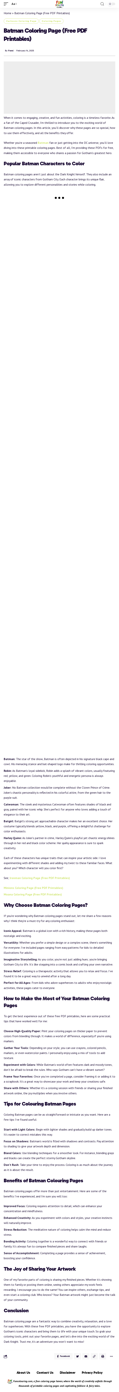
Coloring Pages (51, 21)
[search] (102, 4)
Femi (10, 50)
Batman (43, 143)
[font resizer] (14, 3)
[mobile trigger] (7, 3)
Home (7, 13)
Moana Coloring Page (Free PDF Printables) (33, 894)
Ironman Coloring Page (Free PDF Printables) (40, 878)
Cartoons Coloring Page (21, 21)
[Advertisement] (59, 87)
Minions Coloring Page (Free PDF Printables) (33, 888)
